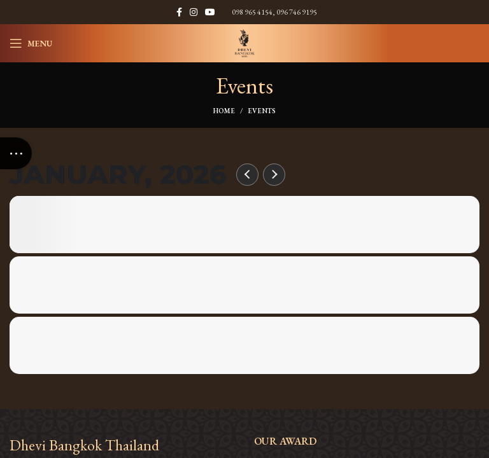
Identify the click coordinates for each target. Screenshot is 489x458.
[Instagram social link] (193, 12)
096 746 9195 (296, 12)
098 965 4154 (252, 12)
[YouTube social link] (210, 12)
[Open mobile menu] (31, 43)
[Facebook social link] (179, 12)
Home (224, 110)
